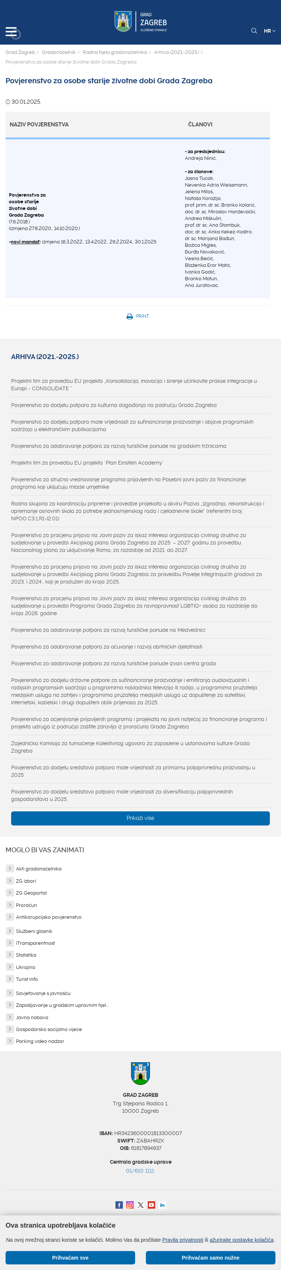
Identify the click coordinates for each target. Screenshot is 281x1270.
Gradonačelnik (59, 52)
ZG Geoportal (31, 893)
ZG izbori (26, 881)
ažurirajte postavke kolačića (242, 1240)
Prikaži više (140, 818)
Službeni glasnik (34, 931)
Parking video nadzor (40, 1041)
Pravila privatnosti (182, 1240)
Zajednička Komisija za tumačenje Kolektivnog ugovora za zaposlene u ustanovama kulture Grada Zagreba (130, 747)
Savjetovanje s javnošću (43, 993)
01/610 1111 (140, 1171)
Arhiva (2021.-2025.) (176, 52)
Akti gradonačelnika (39, 869)
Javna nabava (32, 1017)
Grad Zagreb (20, 52)
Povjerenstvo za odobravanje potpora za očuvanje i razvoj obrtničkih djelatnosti (106, 647)
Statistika (26, 955)
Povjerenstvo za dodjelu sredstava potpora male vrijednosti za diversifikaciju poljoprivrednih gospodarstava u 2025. (122, 795)
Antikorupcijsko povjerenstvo (49, 917)
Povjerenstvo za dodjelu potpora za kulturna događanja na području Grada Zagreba (114, 405)
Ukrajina (25, 967)
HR (269, 31)
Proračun (26, 905)
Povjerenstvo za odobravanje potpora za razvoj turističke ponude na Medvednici (108, 630)
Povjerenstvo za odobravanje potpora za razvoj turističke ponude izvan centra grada (113, 663)
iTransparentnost (35, 943)
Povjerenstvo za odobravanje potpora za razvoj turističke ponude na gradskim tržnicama (118, 446)
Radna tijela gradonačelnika (115, 52)
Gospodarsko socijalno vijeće (49, 1029)
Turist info (27, 979)
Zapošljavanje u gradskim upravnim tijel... (62, 1005)
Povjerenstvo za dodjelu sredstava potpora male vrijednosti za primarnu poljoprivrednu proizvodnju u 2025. (133, 771)
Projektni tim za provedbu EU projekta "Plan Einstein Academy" (87, 463)
